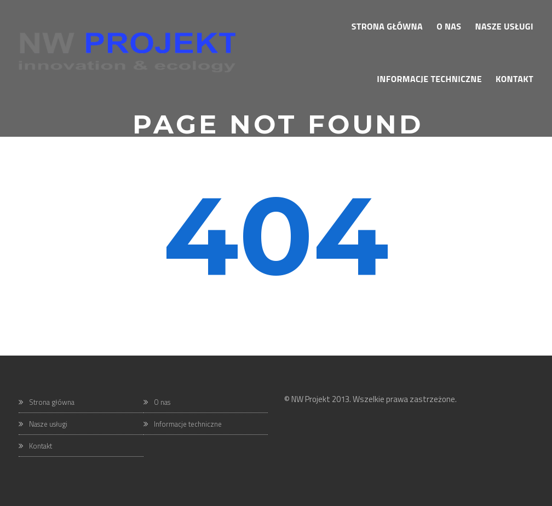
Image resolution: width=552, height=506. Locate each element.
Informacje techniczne (188, 423)
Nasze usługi (48, 423)
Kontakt (40, 445)
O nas (162, 402)
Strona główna (51, 402)
